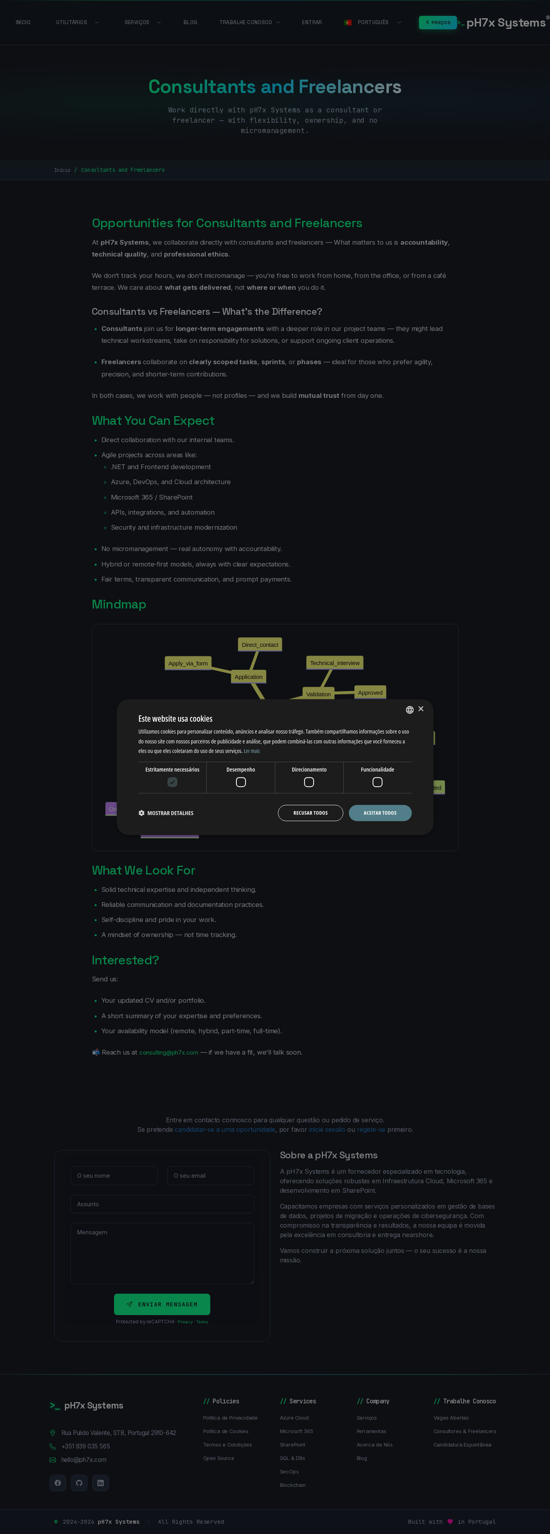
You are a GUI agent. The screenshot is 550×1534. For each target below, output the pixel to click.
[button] (166, 813)
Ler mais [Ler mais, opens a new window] (252, 750)
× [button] (421, 709)
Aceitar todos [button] (379, 812)
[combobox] (410, 709)
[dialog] (275, 767)
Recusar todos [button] (307, 812)
